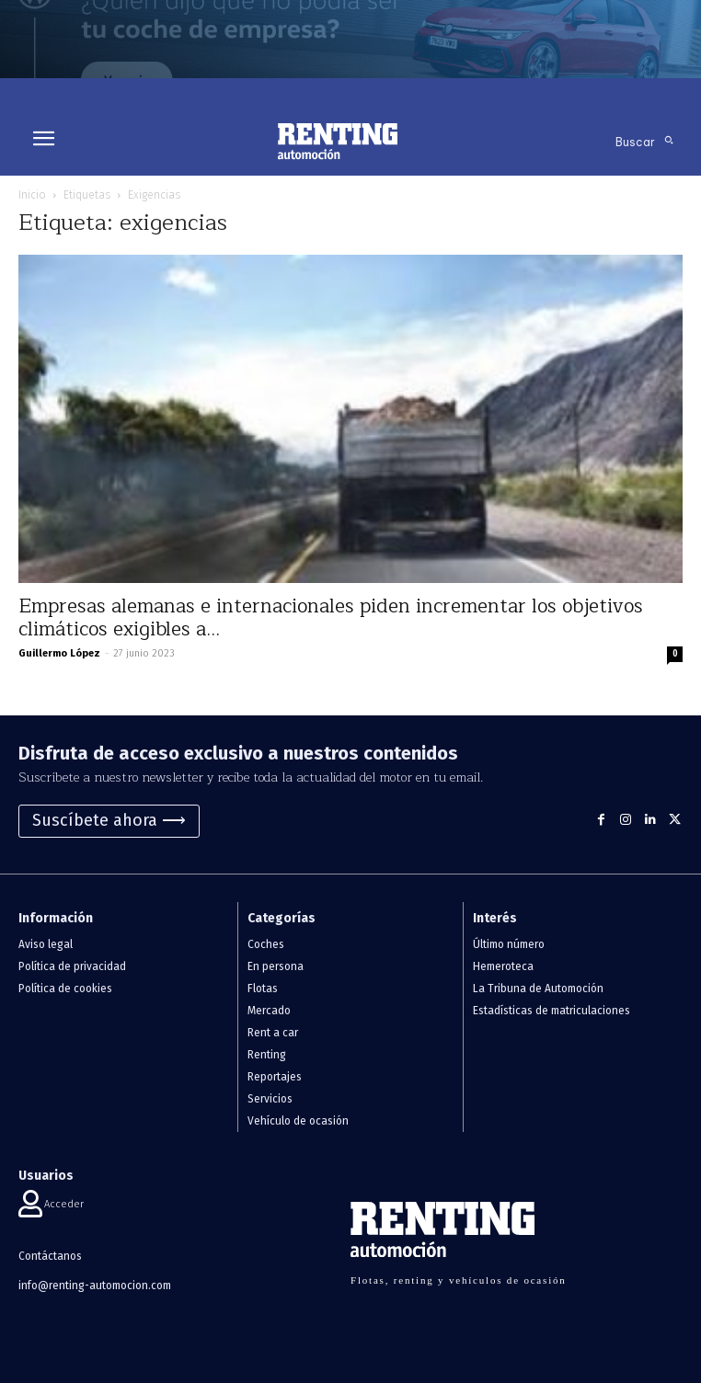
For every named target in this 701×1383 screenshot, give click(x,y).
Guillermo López (59, 653)
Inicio (32, 195)
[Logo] (337, 141)
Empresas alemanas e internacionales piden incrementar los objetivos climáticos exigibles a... (330, 618)
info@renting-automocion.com (94, 1285)
